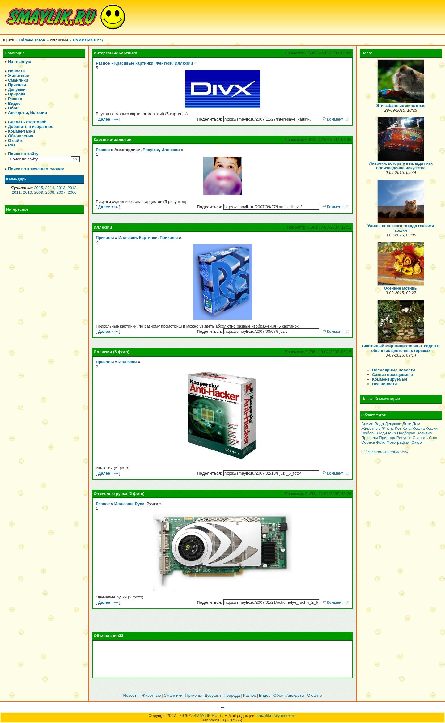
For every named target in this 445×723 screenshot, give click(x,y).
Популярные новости (393, 370)
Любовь (368, 433)
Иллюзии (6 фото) (111, 351)
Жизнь (388, 428)
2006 (72, 192)
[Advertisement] (222, 659)
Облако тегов (32, 40)
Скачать (420, 437)
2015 (38, 187)
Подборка (406, 433)
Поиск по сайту (23, 153)
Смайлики (18, 80)
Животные (18, 75)
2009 (38, 192)
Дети (406, 423)
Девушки (17, 89)
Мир (392, 433)
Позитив (424, 433)
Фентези (164, 63)
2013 (60, 187)
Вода (379, 423)
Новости (16, 71)
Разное (15, 98)
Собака (368, 442)
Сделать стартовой (27, 122)
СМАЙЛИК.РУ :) (88, 40)
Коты (407, 428)
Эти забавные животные (401, 105)
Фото (380, 442)
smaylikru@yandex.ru (276, 715)
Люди (382, 433)
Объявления (20, 135)
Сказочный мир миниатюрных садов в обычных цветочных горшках (401, 348)
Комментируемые (389, 379)
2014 (49, 187)
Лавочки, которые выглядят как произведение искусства (400, 165)
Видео (14, 103)
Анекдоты (295, 695)
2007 (61, 192)
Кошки (432, 428)
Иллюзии (184, 63)
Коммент (336, 119)
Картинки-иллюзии (112, 139)
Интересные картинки (115, 53)
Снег (433, 437)
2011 (16, 192)
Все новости (384, 384)
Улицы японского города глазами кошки (400, 228)
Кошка (419, 428)
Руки (139, 503)
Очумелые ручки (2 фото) (119, 493)
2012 (72, 187)
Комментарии (21, 131)
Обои (13, 108)
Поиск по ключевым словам (36, 169)
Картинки (148, 237)
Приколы (17, 84)
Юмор (416, 442)
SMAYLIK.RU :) (207, 715)
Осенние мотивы (401, 288)
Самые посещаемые (392, 374)
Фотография (397, 442)
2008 (49, 192)
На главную (19, 61)
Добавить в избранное (30, 126)
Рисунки (151, 149)
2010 (27, 192)
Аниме (367, 423)
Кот (398, 428)
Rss (11, 145)
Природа (16, 94)
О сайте (15, 140)
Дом (416, 423)
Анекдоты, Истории (27, 112)
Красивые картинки (133, 63)
